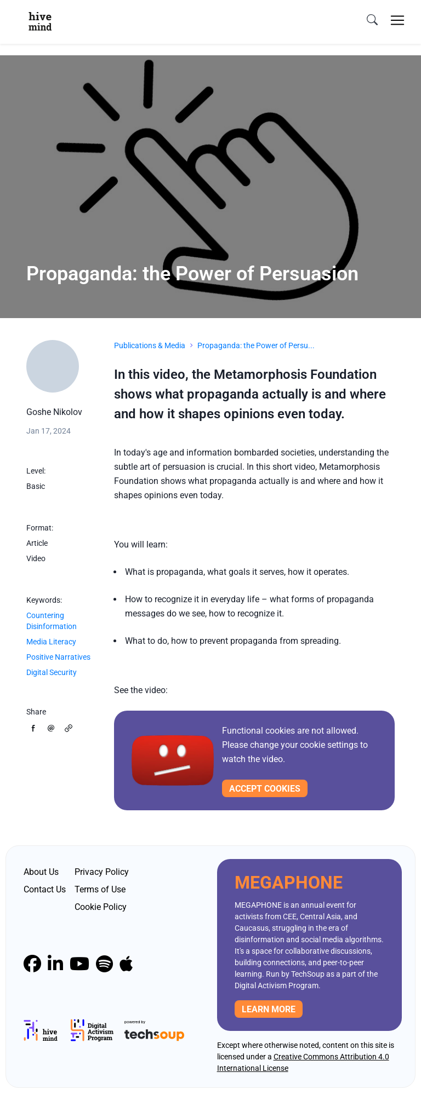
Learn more (268, 1009)
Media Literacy (51, 641)
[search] (372, 20)
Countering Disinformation (51, 621)
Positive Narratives (58, 657)
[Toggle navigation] (397, 20)
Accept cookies (264, 788)
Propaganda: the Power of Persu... (256, 345)
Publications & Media (149, 345)
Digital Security (51, 672)
